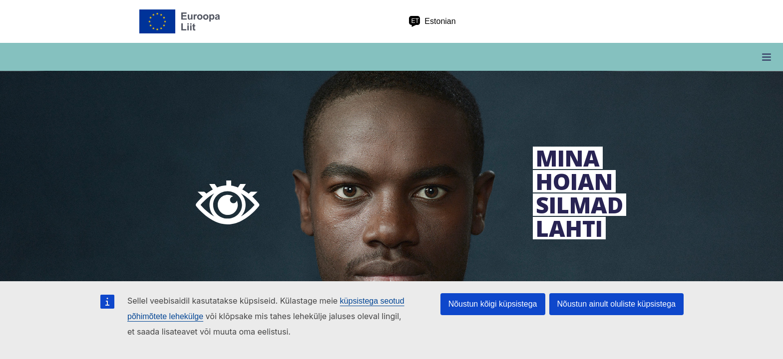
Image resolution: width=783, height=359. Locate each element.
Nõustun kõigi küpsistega (492, 304)
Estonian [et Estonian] (431, 21)
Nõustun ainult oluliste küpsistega (616, 304)
